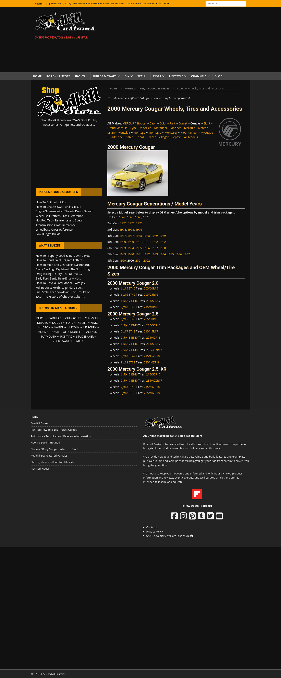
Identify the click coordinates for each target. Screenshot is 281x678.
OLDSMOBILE (72, 332)
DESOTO (42, 323)
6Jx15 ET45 (128, 288)
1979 (154, 236)
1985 (138, 248)
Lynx (133, 128)
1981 (138, 242)
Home (37, 76)
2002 (146, 260)
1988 (162, 248)
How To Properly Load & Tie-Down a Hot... (63, 256)
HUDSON (44, 327)
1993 (154, 254)
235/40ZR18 (152, 362)
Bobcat (142, 123)
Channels (199, 76)
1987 (154, 248)
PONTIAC (66, 336)
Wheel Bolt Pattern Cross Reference (59, 216)
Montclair (124, 132)
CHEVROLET (73, 318)
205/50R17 (153, 301)
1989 (122, 254)
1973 (139, 223)
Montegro (154, 132)
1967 (122, 217)
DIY (127, 76)
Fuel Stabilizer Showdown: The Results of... (64, 292)
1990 (130, 254)
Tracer (151, 137)
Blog (219, 76)
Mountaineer (189, 132)
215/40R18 (151, 307)
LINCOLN (74, 327)
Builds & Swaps (105, 76)
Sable (129, 137)
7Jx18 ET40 (128, 307)
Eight (207, 123)
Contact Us (153, 527)
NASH (55, 332)
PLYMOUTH (48, 336)
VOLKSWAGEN (62, 341)
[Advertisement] (176, 39)
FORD (70, 323)
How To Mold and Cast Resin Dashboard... (63, 265)
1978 (138, 236)
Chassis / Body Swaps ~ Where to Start (54, 449)
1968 (130, 217)
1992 (146, 254)
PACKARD (91, 332)
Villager (164, 137)
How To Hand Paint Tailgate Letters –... (61, 260)
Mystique (207, 132)
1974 (123, 229)
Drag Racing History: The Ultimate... (59, 274)
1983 (122, 248)
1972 (131, 223)
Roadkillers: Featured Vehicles (49, 455)
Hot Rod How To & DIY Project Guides (54, 429)
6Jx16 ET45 (128, 294)
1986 (146, 248)
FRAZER (82, 323)
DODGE (57, 323)
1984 (130, 248)
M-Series (145, 128)
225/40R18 (153, 337)
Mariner (175, 128)
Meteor (203, 128)
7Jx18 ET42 (128, 356)
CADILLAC (54, 318)
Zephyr (176, 137)
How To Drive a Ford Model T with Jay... (61, 283)
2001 (138, 260)
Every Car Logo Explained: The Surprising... (64, 269)
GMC (94, 323)
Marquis (189, 128)
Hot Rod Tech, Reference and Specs (59, 220)
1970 (146, 217)
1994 (162, 254)
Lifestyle (176, 76)
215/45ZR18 (152, 356)
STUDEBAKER (85, 336)
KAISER (58, 327)
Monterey (171, 132)
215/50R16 (153, 325)
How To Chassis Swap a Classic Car (59, 207)
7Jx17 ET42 (128, 331)
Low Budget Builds (48, 234)
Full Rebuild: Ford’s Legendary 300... (59, 287)
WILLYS (80, 341)
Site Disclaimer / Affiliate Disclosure (169, 536)
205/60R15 (151, 288)
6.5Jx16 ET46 (129, 325)
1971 (123, 223)
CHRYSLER (91, 318)
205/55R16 (151, 294)
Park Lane (116, 137)
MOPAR (43, 332)
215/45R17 (151, 331)
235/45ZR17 (154, 350)
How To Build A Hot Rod (45, 442)
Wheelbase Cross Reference (54, 229)
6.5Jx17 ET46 (129, 301)
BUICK (40, 318)
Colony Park (167, 123)
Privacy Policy (154, 531)
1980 (122, 242)
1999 (122, 260)
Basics (80, 76)
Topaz (140, 137)
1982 (154, 242)
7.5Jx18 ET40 (129, 337)
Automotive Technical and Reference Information (61, 436)
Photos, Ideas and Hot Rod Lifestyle (52, 462)
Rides (157, 76)
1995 (170, 254)
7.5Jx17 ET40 (129, 350)
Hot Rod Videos (40, 468)
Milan (111, 132)
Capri (152, 123)
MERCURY (129, 123)
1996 (178, 254)
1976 (138, 229)
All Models (191, 137)
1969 (138, 217)
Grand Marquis (117, 128)
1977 (122, 236)
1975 (130, 229)
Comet (183, 123)
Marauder (160, 128)
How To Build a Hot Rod (51, 202)
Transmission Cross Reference (56, 225)
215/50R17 (153, 344)
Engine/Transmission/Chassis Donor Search (64, 211)
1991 (138, 254)
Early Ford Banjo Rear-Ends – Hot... (59, 278)
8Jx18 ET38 (128, 362)
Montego (139, 132)
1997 (186, 254)
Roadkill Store (58, 76)
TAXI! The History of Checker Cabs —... (61, 296)
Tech (141, 76)
